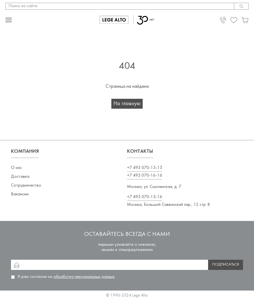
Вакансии (20, 194)
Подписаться (225, 264)
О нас (16, 168)
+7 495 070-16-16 (144, 175)
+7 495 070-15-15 (144, 168)
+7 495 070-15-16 (144, 197)
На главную (127, 103)
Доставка (20, 176)
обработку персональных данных (84, 277)
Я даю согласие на (66, 277)
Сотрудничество (26, 185)
